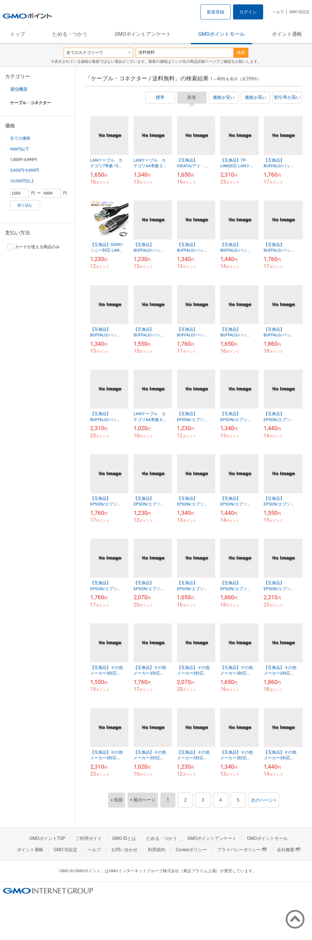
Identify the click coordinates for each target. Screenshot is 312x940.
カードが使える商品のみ (34, 247)
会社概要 (288, 849)
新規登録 (215, 11)
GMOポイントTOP (47, 838)
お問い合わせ (124, 849)
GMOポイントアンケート (143, 34)
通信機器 (19, 89)
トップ (17, 34)
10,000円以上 (22, 181)
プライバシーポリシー (242, 849)
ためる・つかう (69, 34)
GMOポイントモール (221, 34)
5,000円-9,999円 (24, 170)
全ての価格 (20, 138)
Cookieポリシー (191, 849)
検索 (241, 52)
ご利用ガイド (88, 838)
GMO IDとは (124, 838)
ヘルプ (278, 12)
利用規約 (156, 849)
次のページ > (263, 800)
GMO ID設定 (299, 12)
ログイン (248, 11)
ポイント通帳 (287, 34)
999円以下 (19, 149)
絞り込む (25, 205)
